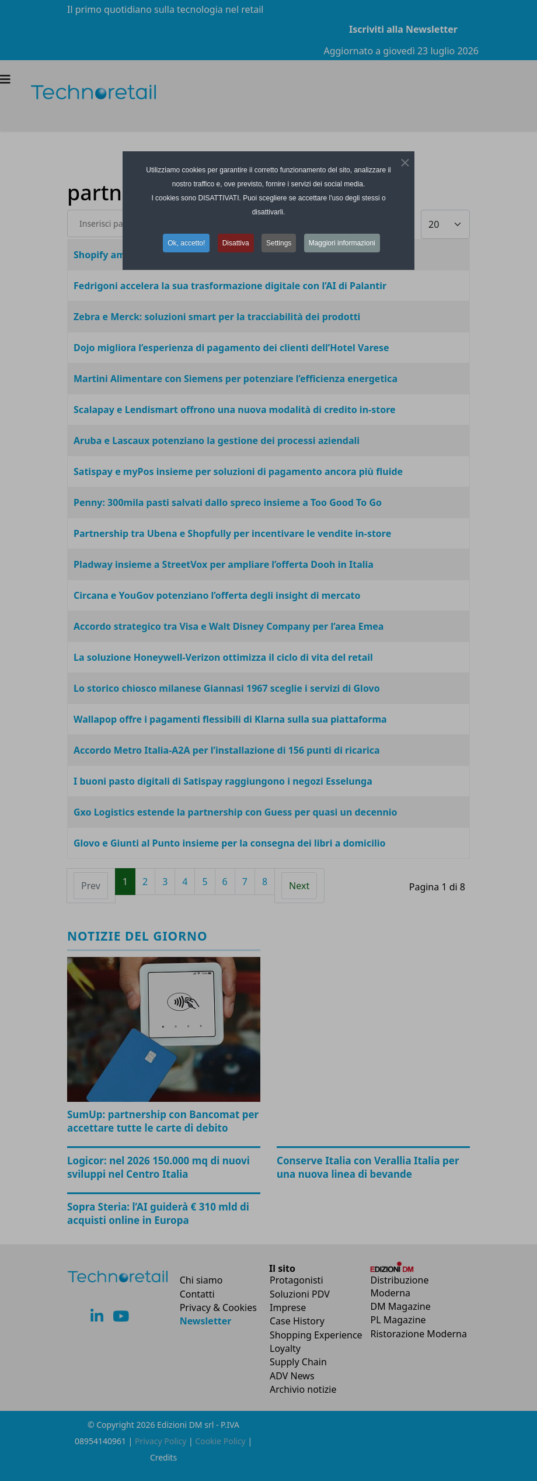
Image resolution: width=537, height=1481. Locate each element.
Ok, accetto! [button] (186, 243)
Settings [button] (278, 243)
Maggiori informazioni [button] (342, 243)
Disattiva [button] (235, 243)
